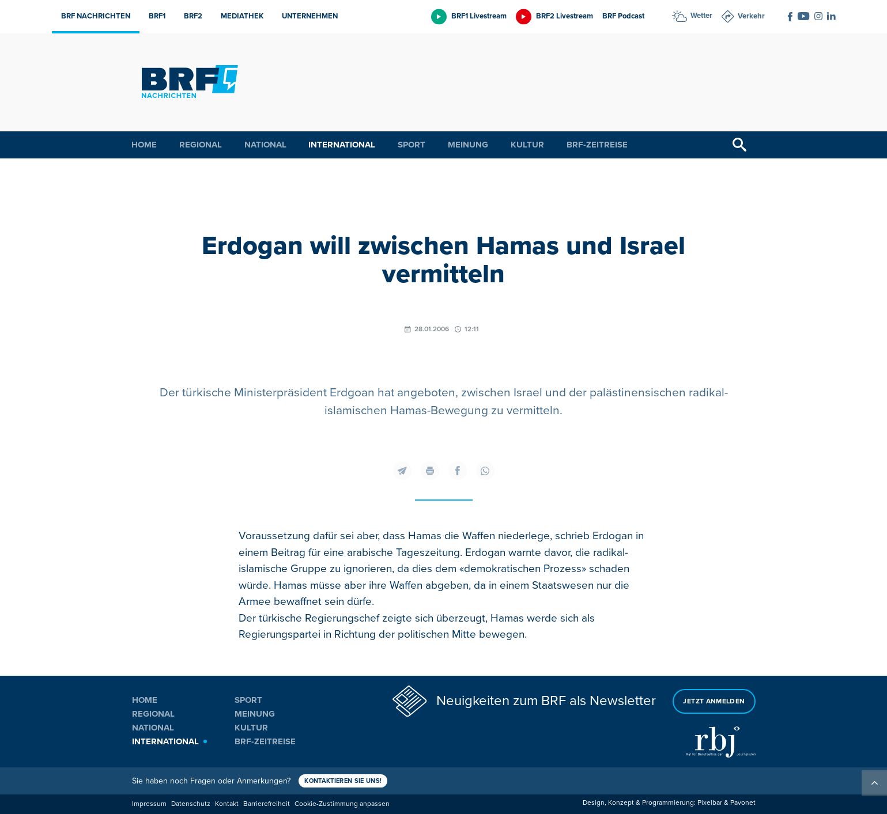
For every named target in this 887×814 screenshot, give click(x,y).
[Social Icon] (790, 16)
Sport (411, 144)
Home (144, 144)
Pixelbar (709, 802)
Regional (200, 144)
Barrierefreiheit (266, 804)
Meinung (468, 144)
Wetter (701, 15)
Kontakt (227, 804)
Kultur (527, 144)
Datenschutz (190, 804)
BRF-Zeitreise (597, 144)
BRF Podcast (623, 16)
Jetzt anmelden (714, 700)
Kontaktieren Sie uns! (344, 781)
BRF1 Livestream (479, 16)
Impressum (149, 804)
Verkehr (751, 16)
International (341, 144)
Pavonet (743, 802)
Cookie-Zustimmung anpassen (342, 804)
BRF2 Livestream (564, 16)
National (265, 144)
